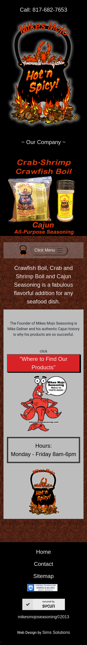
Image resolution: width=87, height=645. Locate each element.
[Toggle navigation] (48, 250)
